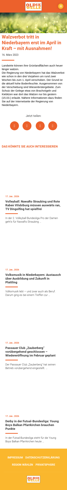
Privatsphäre (45, 464)
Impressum (15, 457)
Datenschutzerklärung (42, 457)
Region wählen (22, 464)
